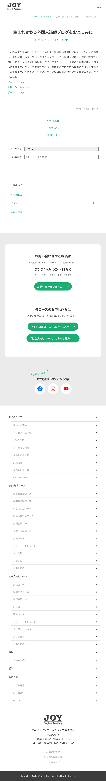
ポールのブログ (15, 92)
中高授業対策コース (23, 516)
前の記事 (53, 120)
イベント (15, 203)
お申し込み (19, 568)
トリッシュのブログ (18, 87)
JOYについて (15, 417)
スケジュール (20, 560)
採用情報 (17, 462)
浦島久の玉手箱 (21, 470)
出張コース (18, 606)
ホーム (36, 16)
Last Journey (20, 477)
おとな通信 (62, 40)
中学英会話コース (22, 508)
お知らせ (47, 16)
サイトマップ (53, 762)
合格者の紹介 (20, 660)
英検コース (18, 538)
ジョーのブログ (15, 82)
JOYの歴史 (18, 440)
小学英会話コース (22, 501)
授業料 (12, 668)
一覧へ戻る (53, 128)
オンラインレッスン (23, 629)
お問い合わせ (53, 751)
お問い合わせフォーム (49, 286)
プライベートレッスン (24, 545)
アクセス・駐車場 (22, 432)
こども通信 (16, 211)
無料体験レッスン (22, 553)
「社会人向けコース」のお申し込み (49, 338)
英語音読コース (21, 523)
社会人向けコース (18, 576)
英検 (11, 652)
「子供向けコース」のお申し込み (50, 327)
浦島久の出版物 (21, 455)
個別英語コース (21, 592)
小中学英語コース (22, 530)
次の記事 (53, 135)
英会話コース (20, 584)
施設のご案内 (20, 425)
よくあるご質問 (21, 447)
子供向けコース (17, 485)
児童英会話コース (22, 493)
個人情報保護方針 (53, 757)
